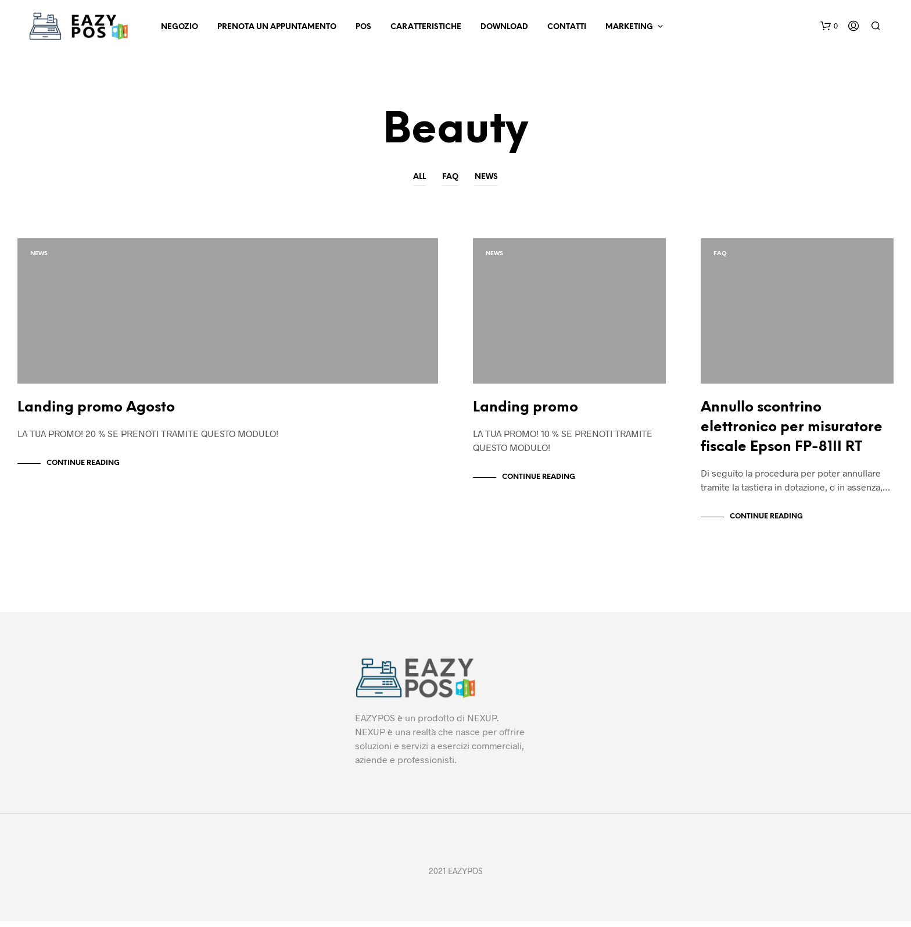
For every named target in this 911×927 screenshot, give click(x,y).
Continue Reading (83, 469)
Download (504, 27)
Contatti (566, 27)
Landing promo (525, 413)
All (419, 177)
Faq (450, 177)
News (486, 177)
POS (363, 27)
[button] (829, 26)
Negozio (179, 27)
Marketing (629, 27)
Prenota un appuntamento (276, 27)
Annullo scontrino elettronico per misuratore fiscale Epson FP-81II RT (792, 433)
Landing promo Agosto (96, 413)
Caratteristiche (425, 27)
